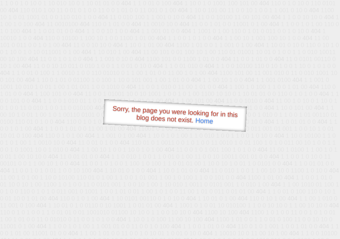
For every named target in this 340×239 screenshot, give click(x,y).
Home (204, 121)
